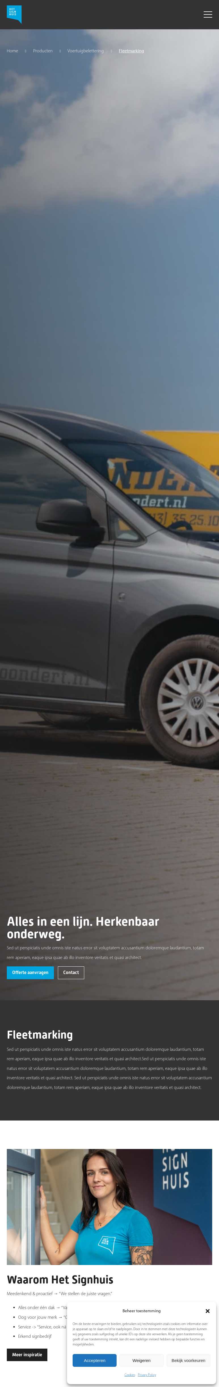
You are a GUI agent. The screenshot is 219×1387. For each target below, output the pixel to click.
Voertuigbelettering (86, 51)
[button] (207, 1311)
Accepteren (95, 1360)
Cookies (130, 1375)
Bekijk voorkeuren (188, 1360)
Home (12, 51)
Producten (43, 51)
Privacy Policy (147, 1375)
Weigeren (141, 1360)
